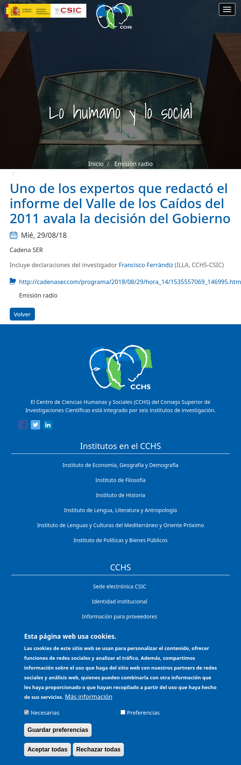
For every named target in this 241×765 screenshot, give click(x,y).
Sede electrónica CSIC (119, 586)
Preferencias (143, 716)
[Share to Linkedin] (48, 426)
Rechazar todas (98, 753)
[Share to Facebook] (23, 426)
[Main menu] (227, 9)
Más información (88, 700)
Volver (22, 314)
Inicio (96, 164)
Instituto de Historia (120, 495)
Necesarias (44, 716)
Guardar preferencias (57, 733)
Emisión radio (133, 164)
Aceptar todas (47, 753)
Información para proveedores (119, 616)
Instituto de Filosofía (120, 480)
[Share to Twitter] (35, 426)
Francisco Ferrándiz (146, 265)
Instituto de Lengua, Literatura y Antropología (120, 510)
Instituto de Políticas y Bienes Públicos (121, 540)
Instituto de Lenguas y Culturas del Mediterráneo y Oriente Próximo (120, 525)
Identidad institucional (120, 601)
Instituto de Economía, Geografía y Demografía (121, 465)
